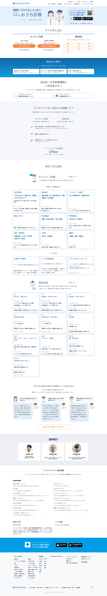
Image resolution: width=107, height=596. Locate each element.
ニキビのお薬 (31, 563)
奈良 (68, 52)
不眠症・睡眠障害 (18, 576)
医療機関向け (70, 1)
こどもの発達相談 (18, 571)
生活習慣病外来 (31, 576)
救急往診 (60, 4)
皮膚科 (29, 559)
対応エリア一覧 (42, 559)
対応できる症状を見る (24, 49)
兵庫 (78, 49)
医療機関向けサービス (86, 556)
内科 (15, 563)
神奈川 (89, 43)
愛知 (89, 46)
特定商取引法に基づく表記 (68, 587)
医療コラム (68, 561)
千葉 (78, 46)
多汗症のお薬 (31, 561)
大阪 (68, 49)
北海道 (68, 43)
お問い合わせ (85, 1)
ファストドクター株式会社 (62, 525)
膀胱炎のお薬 (31, 573)
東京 (78, 43)
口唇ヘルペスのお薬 (32, 567)
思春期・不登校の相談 (19, 573)
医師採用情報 (84, 562)
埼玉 (68, 46)
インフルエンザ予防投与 (20, 561)
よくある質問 (77, 1)
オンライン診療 (51, 4)
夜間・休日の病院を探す (72, 563)
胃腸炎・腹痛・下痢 (32, 569)
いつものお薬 (31, 578)
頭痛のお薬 (30, 571)
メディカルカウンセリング (56, 556)
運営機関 (91, 1)
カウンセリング (68, 4)
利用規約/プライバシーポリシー (52, 587)
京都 (89, 49)
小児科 (15, 565)
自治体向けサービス (86, 558)
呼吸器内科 (16, 567)
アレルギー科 (17, 578)
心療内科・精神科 (18, 569)
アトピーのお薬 (31, 565)
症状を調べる (77, 4)
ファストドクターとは (88, 4)
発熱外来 (16, 559)
